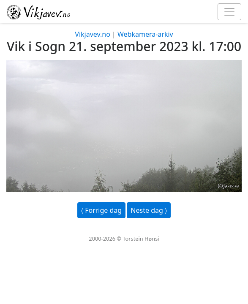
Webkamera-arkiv (145, 34)
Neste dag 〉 (149, 210)
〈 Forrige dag (101, 210)
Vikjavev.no (92, 34)
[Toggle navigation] (229, 11)
